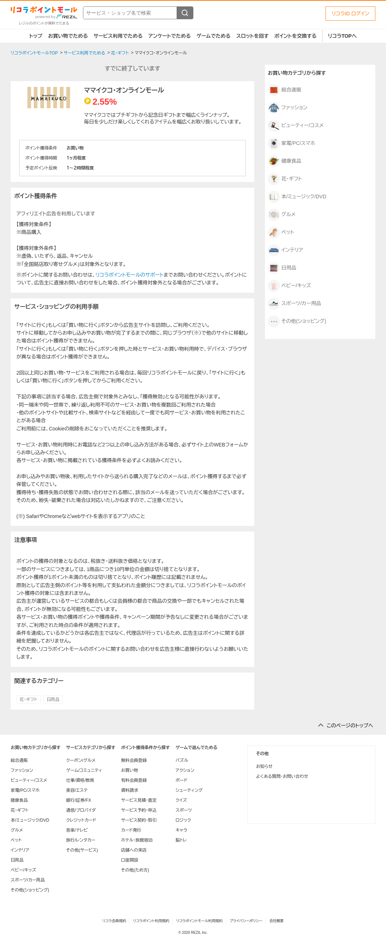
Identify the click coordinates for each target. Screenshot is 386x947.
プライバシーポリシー (246, 921)
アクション (185, 770)
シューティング (189, 790)
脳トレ (181, 840)
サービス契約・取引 (139, 820)
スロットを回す (252, 36)
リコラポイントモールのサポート (129, 275)
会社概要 (277, 921)
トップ (35, 36)
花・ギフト (28, 699)
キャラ (181, 830)
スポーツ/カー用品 (294, 304)
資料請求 (129, 790)
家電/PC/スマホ (291, 143)
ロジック (183, 820)
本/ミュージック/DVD (297, 197)
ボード (181, 780)
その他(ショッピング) (297, 321)
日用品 (53, 699)
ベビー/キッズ (289, 286)
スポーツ (184, 810)
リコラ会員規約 (114, 921)
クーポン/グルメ (81, 760)
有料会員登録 (134, 780)
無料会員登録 (134, 760)
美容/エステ (77, 790)
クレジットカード (81, 820)
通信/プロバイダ (81, 810)
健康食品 (284, 161)
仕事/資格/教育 (80, 780)
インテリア (285, 250)
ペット (281, 232)
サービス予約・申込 (139, 810)
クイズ (181, 800)
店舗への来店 (134, 850)
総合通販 (284, 90)
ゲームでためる (214, 36)
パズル (182, 760)
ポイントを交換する (296, 36)
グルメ (282, 215)
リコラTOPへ (342, 36)
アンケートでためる (169, 36)
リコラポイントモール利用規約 (199, 921)
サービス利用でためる (118, 36)
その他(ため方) (135, 870)
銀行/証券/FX (78, 800)
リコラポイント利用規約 (151, 921)
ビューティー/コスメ (296, 126)
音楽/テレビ (77, 830)
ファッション (287, 108)
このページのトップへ (350, 725)
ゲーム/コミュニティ (84, 770)
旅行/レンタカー (80, 840)
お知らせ (264, 766)
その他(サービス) (82, 850)
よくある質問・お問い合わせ (282, 776)
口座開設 (129, 860)
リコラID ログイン (350, 13)
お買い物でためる (68, 36)
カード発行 (131, 830)
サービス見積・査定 (139, 800)
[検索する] (185, 13)
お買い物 (129, 770)
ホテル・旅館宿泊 (137, 840)
